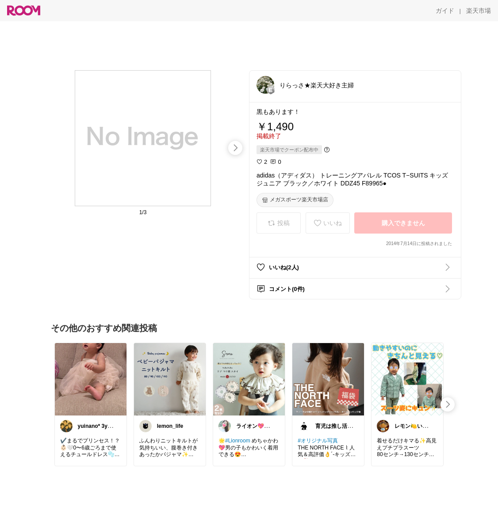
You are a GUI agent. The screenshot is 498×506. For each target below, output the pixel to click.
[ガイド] (445, 11)
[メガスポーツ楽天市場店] (295, 200)
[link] (90, 379)
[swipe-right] (235, 148)
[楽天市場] (478, 11)
